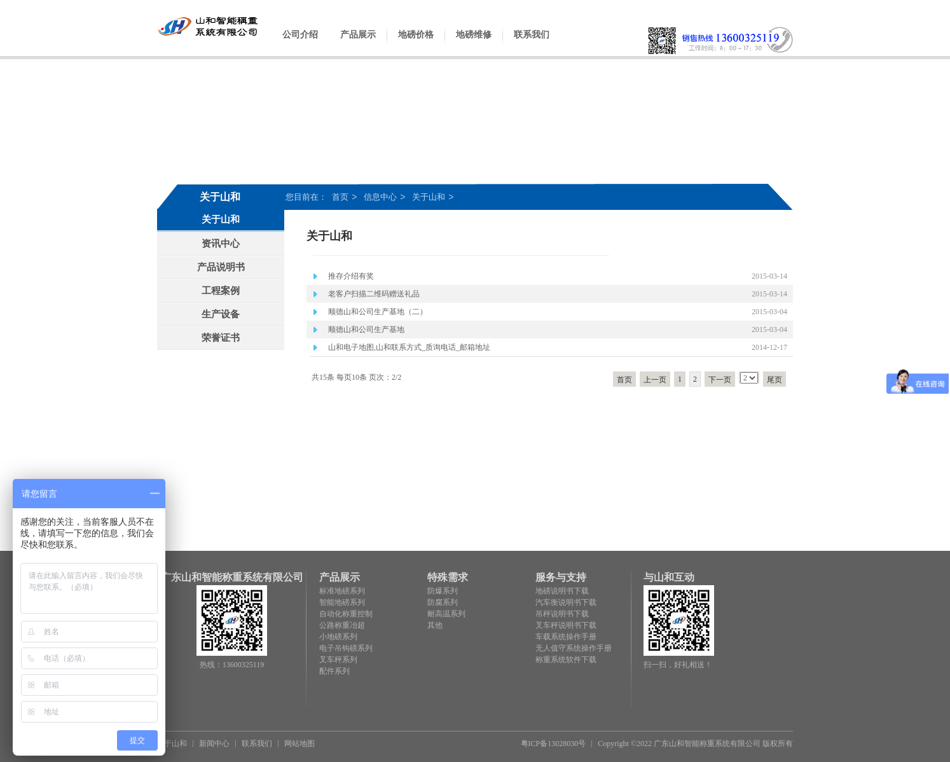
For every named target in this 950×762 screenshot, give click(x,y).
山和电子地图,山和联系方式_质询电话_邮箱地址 (409, 347)
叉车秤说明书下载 (565, 625)
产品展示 (358, 44)
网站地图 (299, 743)
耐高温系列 (446, 613)
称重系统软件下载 (565, 659)
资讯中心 (221, 244)
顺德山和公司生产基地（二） (377, 311)
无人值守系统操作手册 (573, 648)
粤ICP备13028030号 (553, 743)
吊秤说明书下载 (562, 613)
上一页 (655, 379)
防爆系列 (442, 590)
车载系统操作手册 (565, 636)
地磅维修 (473, 44)
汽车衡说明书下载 (565, 602)
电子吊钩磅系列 (346, 648)
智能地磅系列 (342, 602)
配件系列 (334, 671)
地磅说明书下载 (562, 590)
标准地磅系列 (342, 590)
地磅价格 (416, 44)
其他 (435, 625)
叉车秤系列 (338, 659)
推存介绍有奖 (351, 276)
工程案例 (221, 291)
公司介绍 (300, 44)
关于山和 (428, 197)
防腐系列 (442, 602)
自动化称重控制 (346, 613)
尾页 (774, 379)
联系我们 (531, 44)
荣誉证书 (221, 338)
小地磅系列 (338, 636)
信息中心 (380, 197)
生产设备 (221, 314)
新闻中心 (214, 743)
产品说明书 (221, 267)
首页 (340, 197)
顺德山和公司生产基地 (366, 329)
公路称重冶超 (342, 625)
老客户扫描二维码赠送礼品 (374, 293)
